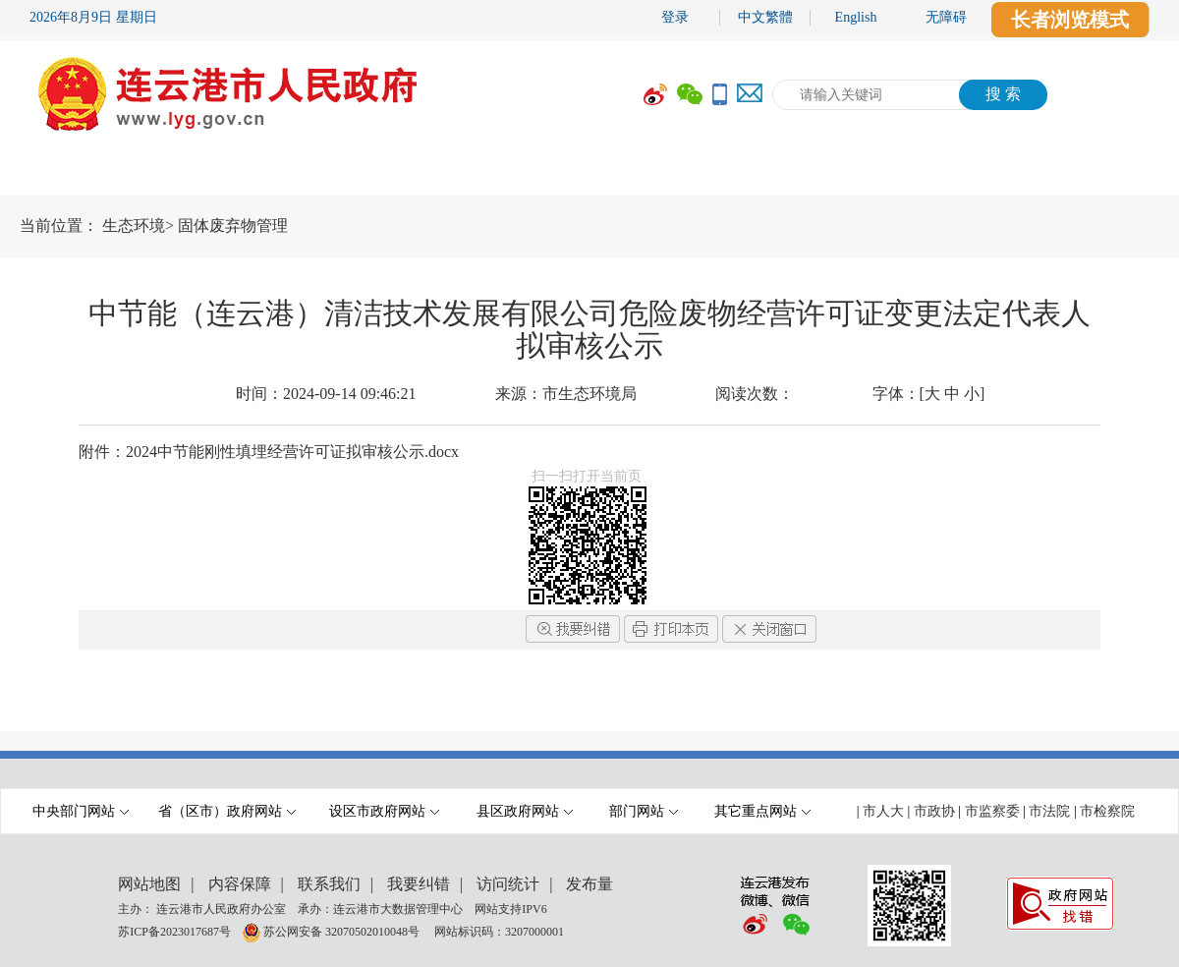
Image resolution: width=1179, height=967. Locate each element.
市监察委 (992, 811)
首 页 (59, 174)
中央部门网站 (80, 811)
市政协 (934, 811)
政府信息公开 (486, 174)
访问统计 (508, 884)
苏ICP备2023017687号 (174, 931)
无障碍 (946, 17)
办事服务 (653, 174)
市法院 (1049, 811)
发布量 (589, 884)
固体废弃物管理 (233, 225)
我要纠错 (418, 884)
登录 (675, 17)
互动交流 (800, 174)
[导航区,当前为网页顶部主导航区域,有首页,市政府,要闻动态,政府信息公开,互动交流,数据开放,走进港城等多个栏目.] (589, 174)
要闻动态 (319, 174)
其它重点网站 (762, 811)
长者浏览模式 (1070, 19)
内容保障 (239, 884)
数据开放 (948, 174)
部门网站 (643, 811)
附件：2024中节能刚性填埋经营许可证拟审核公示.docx (269, 451)
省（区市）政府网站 (227, 811)
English (856, 17)
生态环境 (133, 225)
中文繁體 (765, 17)
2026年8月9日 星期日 (93, 17)
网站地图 (149, 884)
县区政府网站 (525, 811)
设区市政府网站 (384, 811)
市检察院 (1107, 811)
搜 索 (1003, 93)
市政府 (181, 174)
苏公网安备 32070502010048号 (342, 931)
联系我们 (329, 884)
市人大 (883, 811)
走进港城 (1095, 174)
